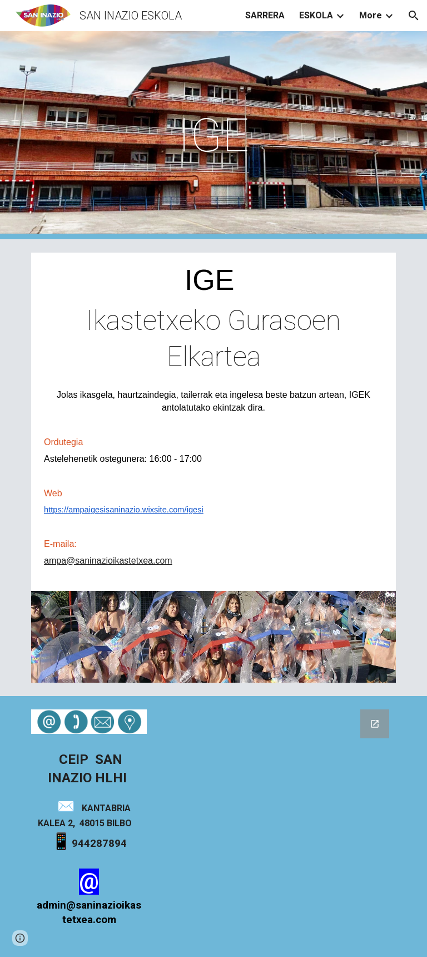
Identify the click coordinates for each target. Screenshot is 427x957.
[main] (213, 135)
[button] (413, 15)
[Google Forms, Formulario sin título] (275, 806)
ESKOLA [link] (316, 15)
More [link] (370, 15)
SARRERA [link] (265, 15)
